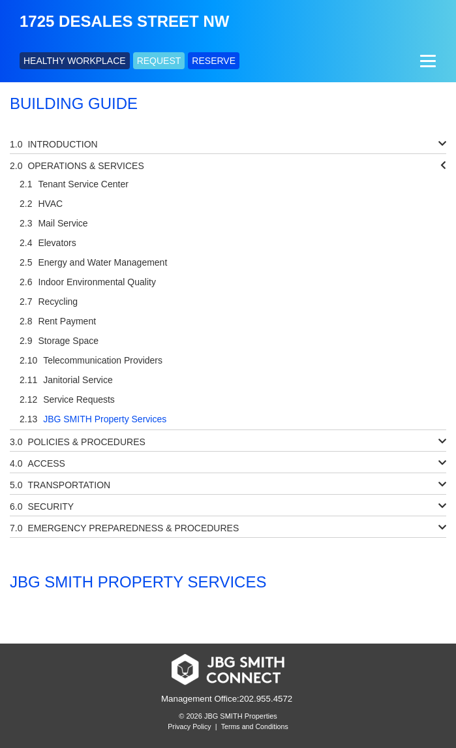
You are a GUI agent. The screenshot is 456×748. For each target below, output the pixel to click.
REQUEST (159, 60)
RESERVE (214, 60)
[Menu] (426, 60)
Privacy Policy (189, 726)
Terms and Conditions (254, 726)
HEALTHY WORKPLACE (74, 60)
